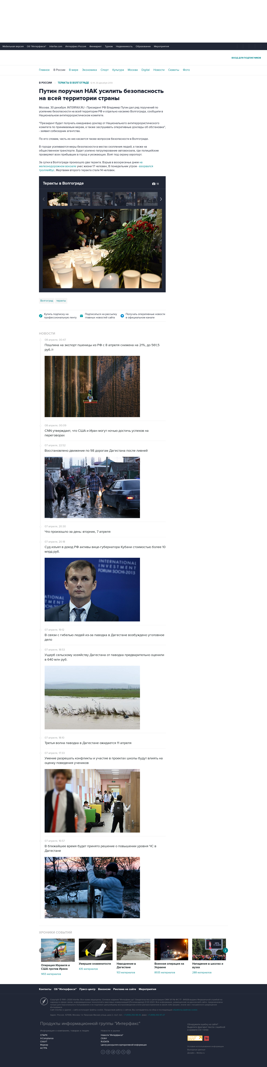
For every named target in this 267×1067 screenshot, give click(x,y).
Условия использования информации (205, 1046)
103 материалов (126, 972)
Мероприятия (161, 46)
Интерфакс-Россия (75, 46)
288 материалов (201, 972)
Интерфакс (133, 58)
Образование (143, 46)
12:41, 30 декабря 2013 (101, 83)
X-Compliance (46, 1038)
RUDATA (105, 1041)
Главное (44, 70)
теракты (61, 300)
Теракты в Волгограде (73, 82)
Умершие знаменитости (95, 964)
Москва (133, 70)
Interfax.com (55, 46)
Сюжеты (173, 70)
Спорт (105, 70)
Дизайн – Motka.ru (196, 1053)
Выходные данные (196, 1049)
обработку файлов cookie (185, 1010)
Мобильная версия (13, 46)
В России (59, 70)
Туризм (109, 46)
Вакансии (104, 989)
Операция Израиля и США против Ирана (55, 967)
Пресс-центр (87, 989)
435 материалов (88, 968)
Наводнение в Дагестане (126, 965)
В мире (73, 70)
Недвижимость (124, 46)
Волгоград (46, 300)
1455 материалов (51, 974)
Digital (146, 70)
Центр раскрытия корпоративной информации (124, 1045)
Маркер (44, 1045)
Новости (158, 70)
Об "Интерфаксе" (36, 46)
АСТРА (43, 1048)
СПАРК (44, 1035)
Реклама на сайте (124, 989)
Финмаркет (95, 46)
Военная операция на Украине (169, 965)
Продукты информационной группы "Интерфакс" (90, 1023)
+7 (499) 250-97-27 (156, 1015)
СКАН (104, 1038)
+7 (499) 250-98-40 (132, 1015)
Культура (118, 70)
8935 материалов (164, 972)
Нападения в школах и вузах (207, 965)
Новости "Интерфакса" (112, 1035)
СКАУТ (43, 1041)
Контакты (45, 989)
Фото (186, 70)
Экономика (89, 70)
